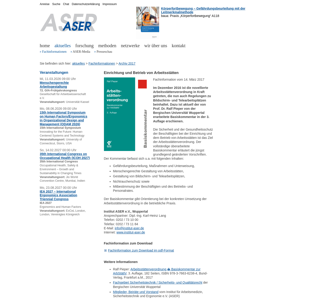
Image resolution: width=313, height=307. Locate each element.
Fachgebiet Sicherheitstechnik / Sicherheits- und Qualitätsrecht (157, 282)
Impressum (110, 4)
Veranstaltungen (54, 72)
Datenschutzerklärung (86, 4)
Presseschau (104, 51)
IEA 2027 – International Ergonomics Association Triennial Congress (58, 195)
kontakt (178, 45)
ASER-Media (81, 51)
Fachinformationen (54, 51)
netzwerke (130, 45)
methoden (107, 45)
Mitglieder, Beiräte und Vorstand (135, 292)
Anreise (45, 4)
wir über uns (155, 45)
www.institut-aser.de (131, 232)
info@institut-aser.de (129, 228)
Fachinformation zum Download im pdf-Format (141, 250)
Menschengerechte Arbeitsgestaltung (54, 84)
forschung (84, 45)
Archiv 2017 (127, 63)
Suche (56, 4)
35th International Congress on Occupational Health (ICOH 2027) (65, 156)
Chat (66, 4)
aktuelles (62, 45)
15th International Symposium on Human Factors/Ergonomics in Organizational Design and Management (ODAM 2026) (63, 118)
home (45, 45)
